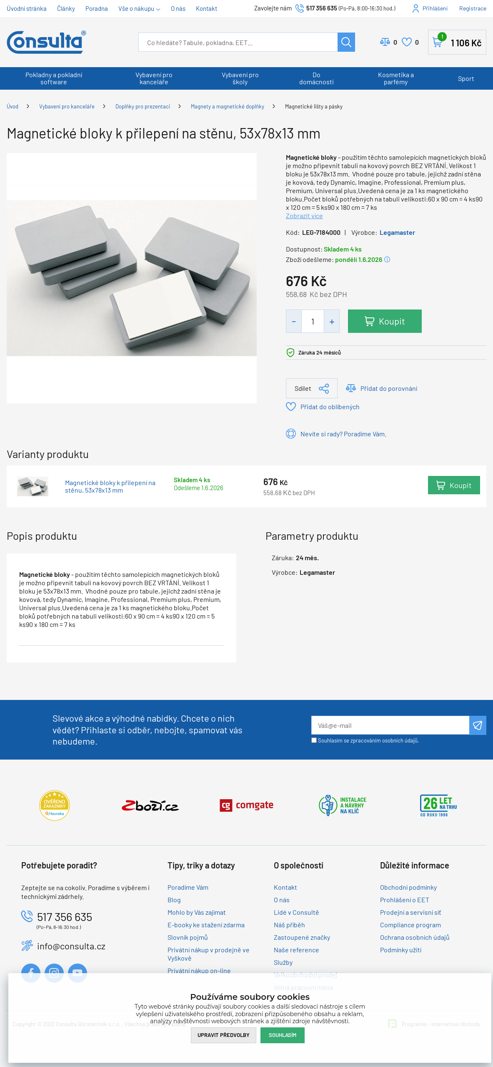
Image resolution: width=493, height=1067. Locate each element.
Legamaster (397, 232)
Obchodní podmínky (408, 887)
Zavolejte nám (273, 8)
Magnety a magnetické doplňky (227, 106)
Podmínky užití (400, 950)
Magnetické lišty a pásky (314, 106)
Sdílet (303, 388)
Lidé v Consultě (296, 912)
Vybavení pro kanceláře (154, 78)
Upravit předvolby (224, 1035)
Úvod (12, 106)
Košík (460, 40)
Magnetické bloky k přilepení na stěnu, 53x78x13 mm (110, 486)
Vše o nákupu (136, 8)
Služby (283, 962)
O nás (178, 8)
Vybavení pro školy (240, 78)
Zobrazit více (304, 215)
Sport (466, 78)
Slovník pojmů (188, 937)
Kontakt (206, 8)
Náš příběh (289, 925)
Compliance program (410, 925)
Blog (174, 899)
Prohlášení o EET (404, 899)
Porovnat (395, 42)
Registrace (472, 8)
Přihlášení (435, 8)
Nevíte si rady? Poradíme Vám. (343, 434)
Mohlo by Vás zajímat (197, 912)
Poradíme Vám (188, 887)
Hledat (346, 42)
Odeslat (477, 725)
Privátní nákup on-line (199, 970)
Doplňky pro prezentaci (142, 106)
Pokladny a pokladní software (53, 78)
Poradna (96, 8)
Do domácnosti (316, 78)
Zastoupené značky (302, 937)
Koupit (392, 320)
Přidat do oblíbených (330, 406)
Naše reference (296, 950)
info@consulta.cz (71, 945)
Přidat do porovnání (388, 388)
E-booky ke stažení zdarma (206, 925)
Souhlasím (282, 1035)
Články (66, 8)
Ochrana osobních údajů (415, 937)
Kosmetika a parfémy (396, 78)
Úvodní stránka (27, 8)
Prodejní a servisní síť (410, 912)
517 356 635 (321, 8)
